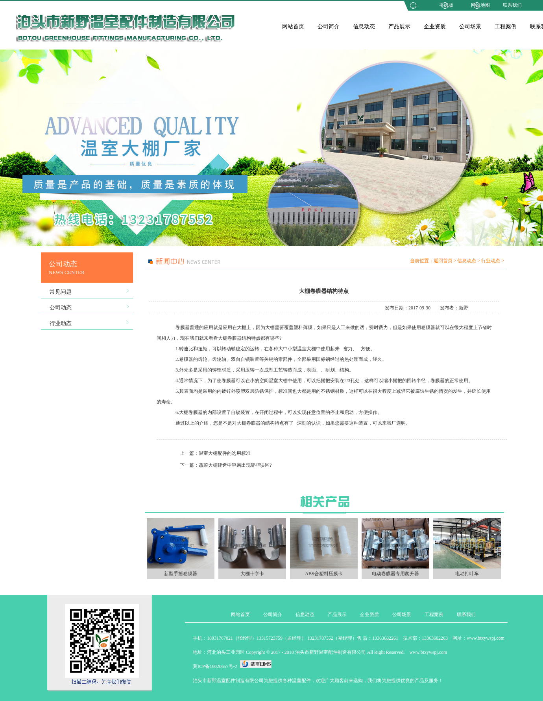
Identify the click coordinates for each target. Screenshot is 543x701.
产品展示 (399, 26)
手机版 (446, 5)
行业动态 (61, 323)
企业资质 (435, 26)
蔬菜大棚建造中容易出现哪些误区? (235, 465)
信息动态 (364, 26)
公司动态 (61, 308)
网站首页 (293, 26)
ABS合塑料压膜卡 (323, 573)
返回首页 (443, 260)
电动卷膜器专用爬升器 (395, 573)
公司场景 (470, 26)
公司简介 (329, 26)
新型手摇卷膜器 (180, 573)
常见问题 (61, 292)
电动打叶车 (467, 573)
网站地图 (480, 5)
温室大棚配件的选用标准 (225, 453)
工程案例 (506, 26)
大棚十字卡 (252, 573)
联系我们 (512, 5)
